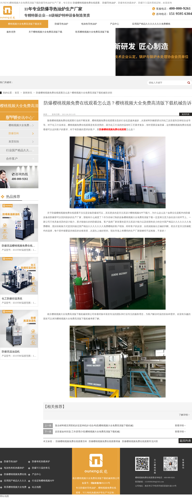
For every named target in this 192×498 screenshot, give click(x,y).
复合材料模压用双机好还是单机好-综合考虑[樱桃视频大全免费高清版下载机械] (94, 425)
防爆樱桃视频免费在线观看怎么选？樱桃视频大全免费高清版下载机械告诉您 (74, 93)
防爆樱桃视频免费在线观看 (86, 3)
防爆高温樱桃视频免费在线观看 (20, 245)
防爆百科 (14, 133)
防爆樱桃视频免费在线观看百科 (71, 441)
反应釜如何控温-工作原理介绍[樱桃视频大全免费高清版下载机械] (87, 431)
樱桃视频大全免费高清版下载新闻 (20, 125)
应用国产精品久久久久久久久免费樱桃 (151, 24)
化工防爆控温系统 (12, 298)
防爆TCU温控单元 (41, 468)
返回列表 (185, 114)
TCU (85, 492)
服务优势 (11, 32)
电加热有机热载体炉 (14, 468)
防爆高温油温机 (11, 351)
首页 (17, 93)
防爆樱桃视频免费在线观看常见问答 (140, 441)
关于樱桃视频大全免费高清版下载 (45, 32)
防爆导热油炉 (109, 3)
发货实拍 (14, 141)
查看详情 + (180, 425)
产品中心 (114, 24)
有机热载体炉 (93, 492)
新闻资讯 (28, 93)
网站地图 (4, 496)
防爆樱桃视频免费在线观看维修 (104, 441)
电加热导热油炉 (89, 24)
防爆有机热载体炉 (41, 461)
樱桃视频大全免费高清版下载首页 (25, 24)
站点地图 (36, 487)
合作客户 (12, 158)
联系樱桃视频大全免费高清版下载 (92, 32)
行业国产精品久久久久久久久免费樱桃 (19, 150)
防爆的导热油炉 (88, 488)
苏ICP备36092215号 (100, 483)
